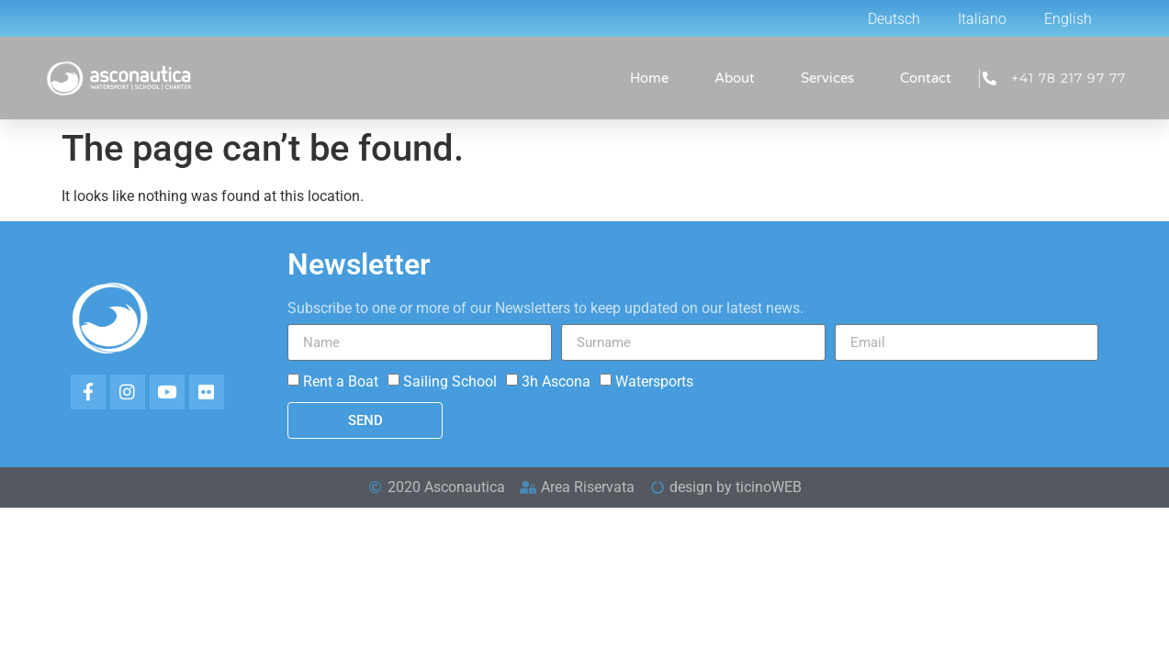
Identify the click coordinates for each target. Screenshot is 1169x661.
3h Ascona (556, 381)
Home (649, 78)
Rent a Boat (340, 381)
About (734, 78)
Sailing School (450, 381)
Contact (925, 78)
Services (827, 78)
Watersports (654, 381)
